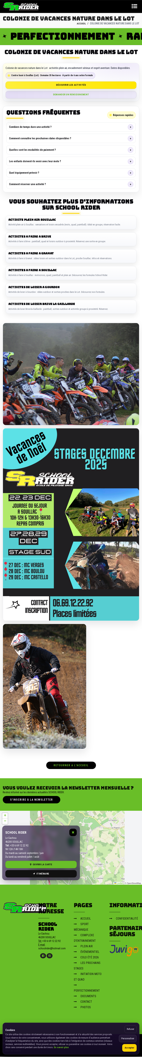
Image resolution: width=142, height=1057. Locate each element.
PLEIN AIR (83, 946)
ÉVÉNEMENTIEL (86, 952)
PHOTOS (82, 1007)
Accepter (129, 1047)
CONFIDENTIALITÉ (123, 918)
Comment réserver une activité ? (27, 184)
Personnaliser (127, 1038)
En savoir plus (61, 1047)
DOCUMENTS (85, 996)
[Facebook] (43, 956)
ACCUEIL (81, 23)
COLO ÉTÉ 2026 (86, 957)
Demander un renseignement (71, 94)
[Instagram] (50, 956)
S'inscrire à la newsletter (31, 799)
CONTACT (83, 1002)
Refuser (130, 1029)
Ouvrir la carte (41, 864)
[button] (5, 816)
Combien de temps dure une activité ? (30, 126)
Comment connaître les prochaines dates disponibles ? (40, 138)
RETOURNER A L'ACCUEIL (71, 765)
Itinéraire (41, 873)
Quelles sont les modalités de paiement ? (32, 149)
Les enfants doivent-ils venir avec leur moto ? (35, 161)
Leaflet (118, 883)
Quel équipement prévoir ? (24, 172)
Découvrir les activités (71, 84)
